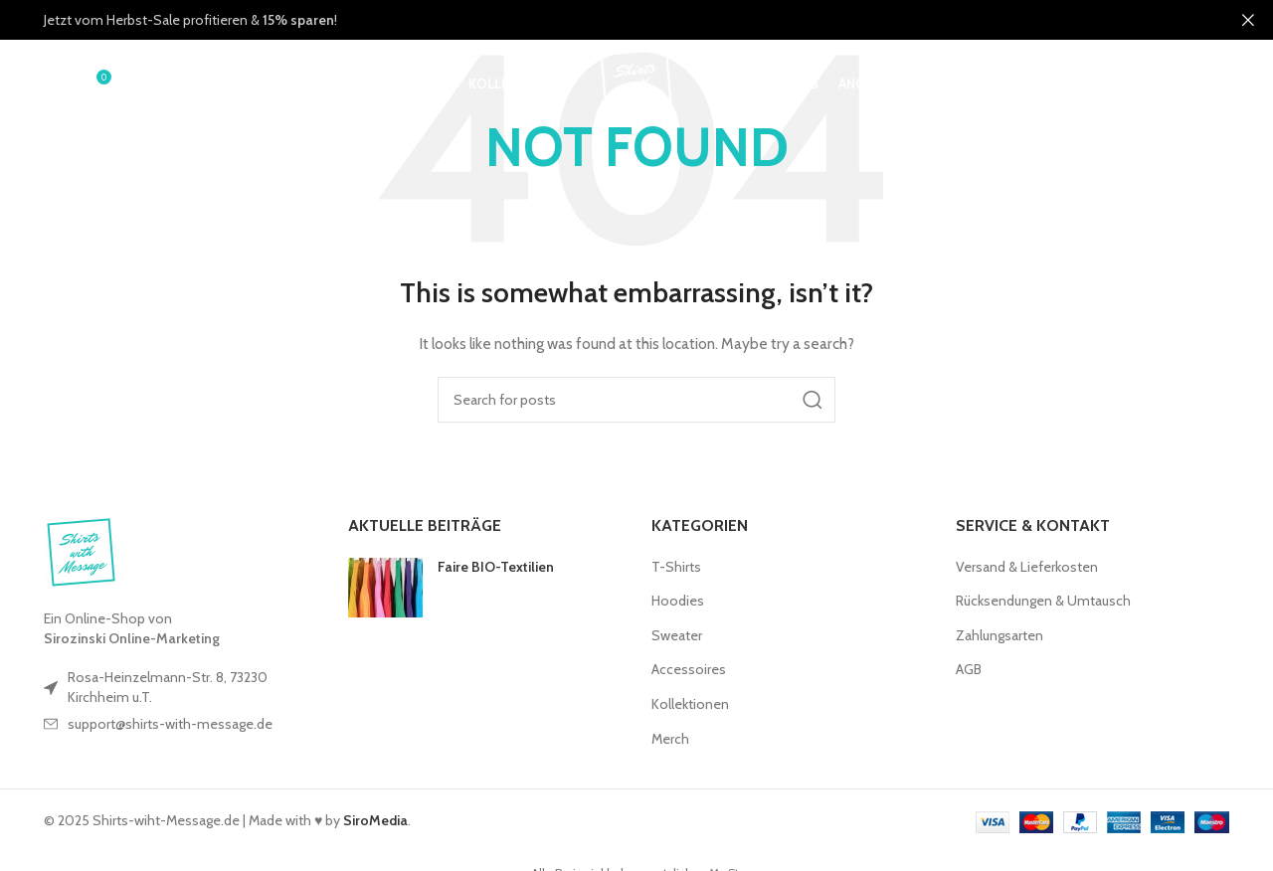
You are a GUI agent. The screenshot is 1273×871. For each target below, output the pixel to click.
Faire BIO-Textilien (496, 567)
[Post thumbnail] (385, 587)
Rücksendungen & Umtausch (1043, 601)
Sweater (676, 635)
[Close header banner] (1248, 20)
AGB (969, 669)
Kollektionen (690, 704)
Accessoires (688, 669)
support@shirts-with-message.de (170, 724)
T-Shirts (676, 567)
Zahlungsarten (999, 635)
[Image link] (81, 551)
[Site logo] (636, 82)
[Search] (54, 84)
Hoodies (677, 601)
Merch (670, 739)
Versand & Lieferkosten (1027, 567)
